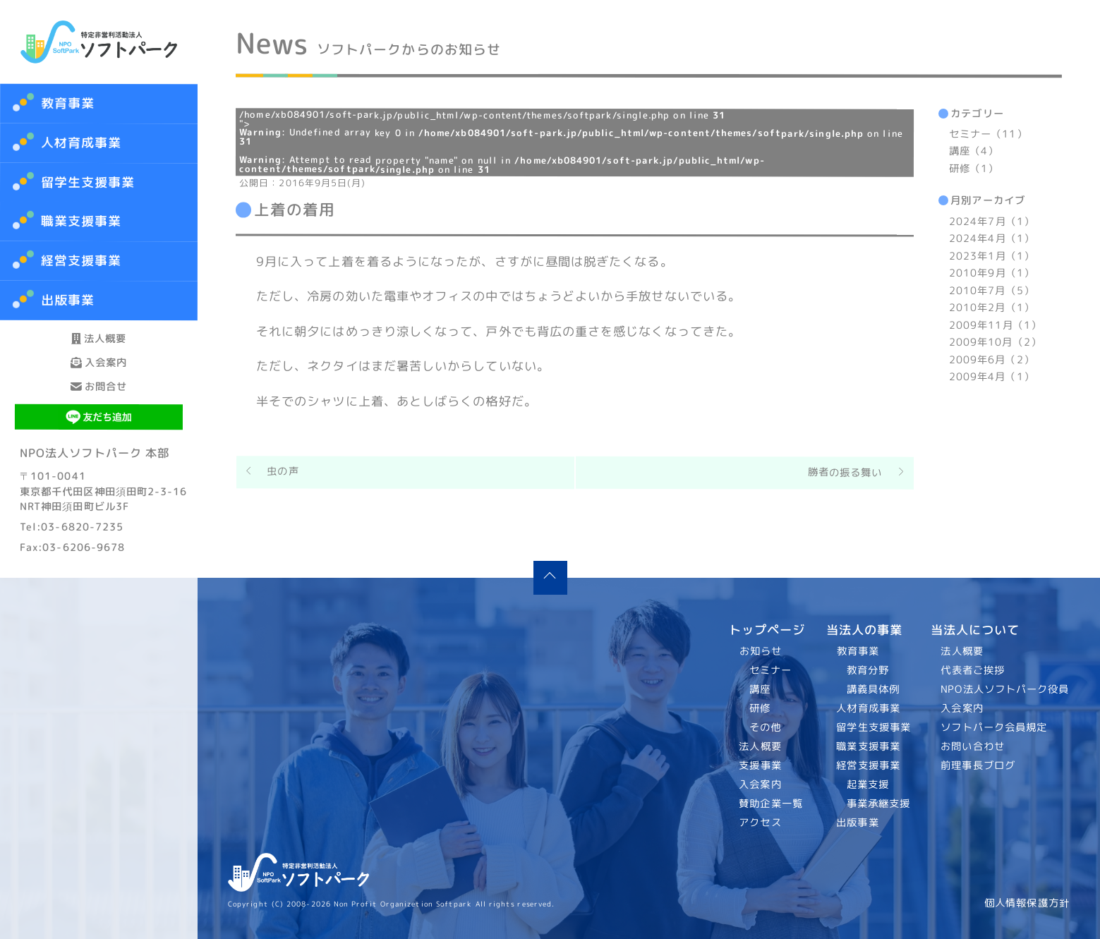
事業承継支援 (878, 803)
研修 (759, 708)
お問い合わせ (973, 746)
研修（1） (973, 169)
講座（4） (973, 152)
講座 (759, 689)
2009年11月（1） (994, 325)
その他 (765, 727)
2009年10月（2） (994, 342)
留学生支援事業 (873, 727)
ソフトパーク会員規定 (994, 727)
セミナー (770, 670)
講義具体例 (872, 689)
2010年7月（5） (991, 291)
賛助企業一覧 (771, 803)
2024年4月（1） (991, 238)
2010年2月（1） (991, 308)
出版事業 (857, 823)
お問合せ (99, 450)
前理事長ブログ (978, 765)
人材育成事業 (81, 143)
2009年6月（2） (991, 360)
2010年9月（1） (991, 273)
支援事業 (760, 765)
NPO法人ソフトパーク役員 (1005, 689)
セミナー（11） (988, 134)
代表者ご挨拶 (973, 670)
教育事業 (68, 103)
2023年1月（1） (991, 256)
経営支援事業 (868, 765)
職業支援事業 (868, 746)
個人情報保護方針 (1027, 903)
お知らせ (760, 651)
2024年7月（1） (991, 221)
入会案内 (99, 400)
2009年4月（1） (991, 377)
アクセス (760, 823)
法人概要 (99, 351)
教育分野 (867, 670)
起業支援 (867, 784)
